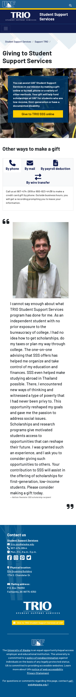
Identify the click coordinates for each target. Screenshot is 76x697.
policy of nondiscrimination (42, 657)
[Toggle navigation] (5, 28)
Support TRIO (41, 41)
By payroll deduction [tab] (55, 165)
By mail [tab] (30, 165)
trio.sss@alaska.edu (22, 544)
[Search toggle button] (70, 5)
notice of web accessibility (47, 669)
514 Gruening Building (19, 571)
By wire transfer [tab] (38, 179)
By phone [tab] (12, 165)
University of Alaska (18, 650)
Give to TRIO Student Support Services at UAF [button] (38, 622)
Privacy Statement (38, 673)
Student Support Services (54, 16)
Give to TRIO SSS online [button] (38, 114)
